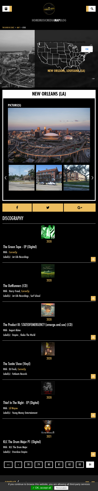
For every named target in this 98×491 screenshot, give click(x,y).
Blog (63, 20)
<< (8, 464)
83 (80, 464)
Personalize (61, 488)
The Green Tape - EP (15, 247)
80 (49, 464)
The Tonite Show (13, 364)
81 (59, 464)
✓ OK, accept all (41, 487)
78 (28, 464)
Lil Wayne (13, 408)
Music (43, 20)
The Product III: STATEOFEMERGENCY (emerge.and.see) (35, 325)
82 (69, 464)
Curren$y (13, 252)
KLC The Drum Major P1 (17, 442)
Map (57, 20)
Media (50, 20)
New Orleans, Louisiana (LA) (66, 71)
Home (35, 20)
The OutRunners (12, 286)
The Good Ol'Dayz (8, 28)
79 (39, 464)
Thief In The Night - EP (16, 403)
